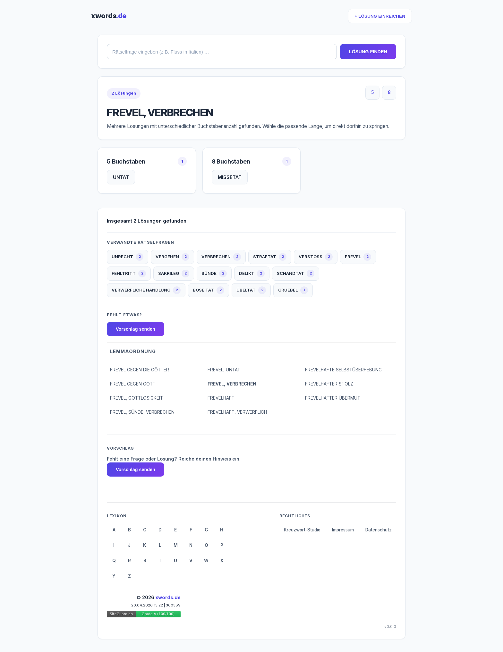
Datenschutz (378, 529)
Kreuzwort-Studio (302, 529)
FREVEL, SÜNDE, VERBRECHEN (142, 412)
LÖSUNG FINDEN (368, 51)
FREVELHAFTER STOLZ (329, 383)
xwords (108, 16)
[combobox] (222, 51)
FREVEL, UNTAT (224, 369)
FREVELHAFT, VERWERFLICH (237, 412)
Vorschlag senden (135, 329)
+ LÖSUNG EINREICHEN (380, 16)
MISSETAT (230, 177)
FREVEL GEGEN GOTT (133, 383)
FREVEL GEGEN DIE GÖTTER (139, 369)
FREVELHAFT (221, 398)
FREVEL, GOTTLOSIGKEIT (136, 398)
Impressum (343, 529)
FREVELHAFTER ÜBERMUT (332, 398)
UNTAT (121, 177)
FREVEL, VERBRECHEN (232, 383)
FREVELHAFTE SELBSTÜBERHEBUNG (343, 369)
